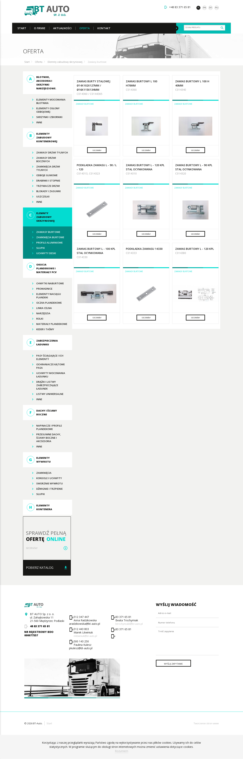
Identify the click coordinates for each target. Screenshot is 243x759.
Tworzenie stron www (206, 723)
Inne (34, 122)
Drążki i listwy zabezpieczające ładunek (42, 384)
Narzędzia (38, 313)
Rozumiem (121, 751)
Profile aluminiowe (45, 242)
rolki (35, 318)
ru (216, 7)
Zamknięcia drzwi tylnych (43, 168)
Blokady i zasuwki (44, 191)
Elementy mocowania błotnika (46, 101)
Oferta (38, 62)
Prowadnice (39, 289)
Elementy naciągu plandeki (44, 295)
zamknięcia (39, 473)
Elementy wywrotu (39, 460)
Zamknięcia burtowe (45, 237)
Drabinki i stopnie (43, 180)
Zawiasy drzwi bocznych (41, 159)
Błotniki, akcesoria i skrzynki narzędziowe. (41, 82)
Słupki (36, 248)
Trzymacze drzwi (43, 186)
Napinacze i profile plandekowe (44, 427)
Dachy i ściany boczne (42, 412)
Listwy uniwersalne (45, 394)
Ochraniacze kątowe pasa (46, 366)
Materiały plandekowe (47, 324)
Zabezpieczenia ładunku (42, 342)
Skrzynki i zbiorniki (44, 117)
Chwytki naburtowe (45, 283)
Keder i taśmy (40, 329)
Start (27, 62)
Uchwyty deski (41, 253)
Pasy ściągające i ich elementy (45, 357)
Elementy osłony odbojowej (43, 110)
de (210, 7)
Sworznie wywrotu (45, 483)
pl (198, 7)
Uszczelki (38, 196)
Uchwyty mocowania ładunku (46, 374)
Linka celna (39, 308)
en (204, 7)
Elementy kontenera (39, 507)
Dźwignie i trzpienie (45, 489)
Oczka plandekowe (44, 303)
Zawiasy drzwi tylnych (47, 152)
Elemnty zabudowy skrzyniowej (65, 62)
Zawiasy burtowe (97, 62)
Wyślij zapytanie (178, 676)
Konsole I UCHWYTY (44, 478)
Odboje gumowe (42, 175)
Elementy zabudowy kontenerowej (42, 137)
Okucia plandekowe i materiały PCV (42, 268)
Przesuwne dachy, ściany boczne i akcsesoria (44, 437)
